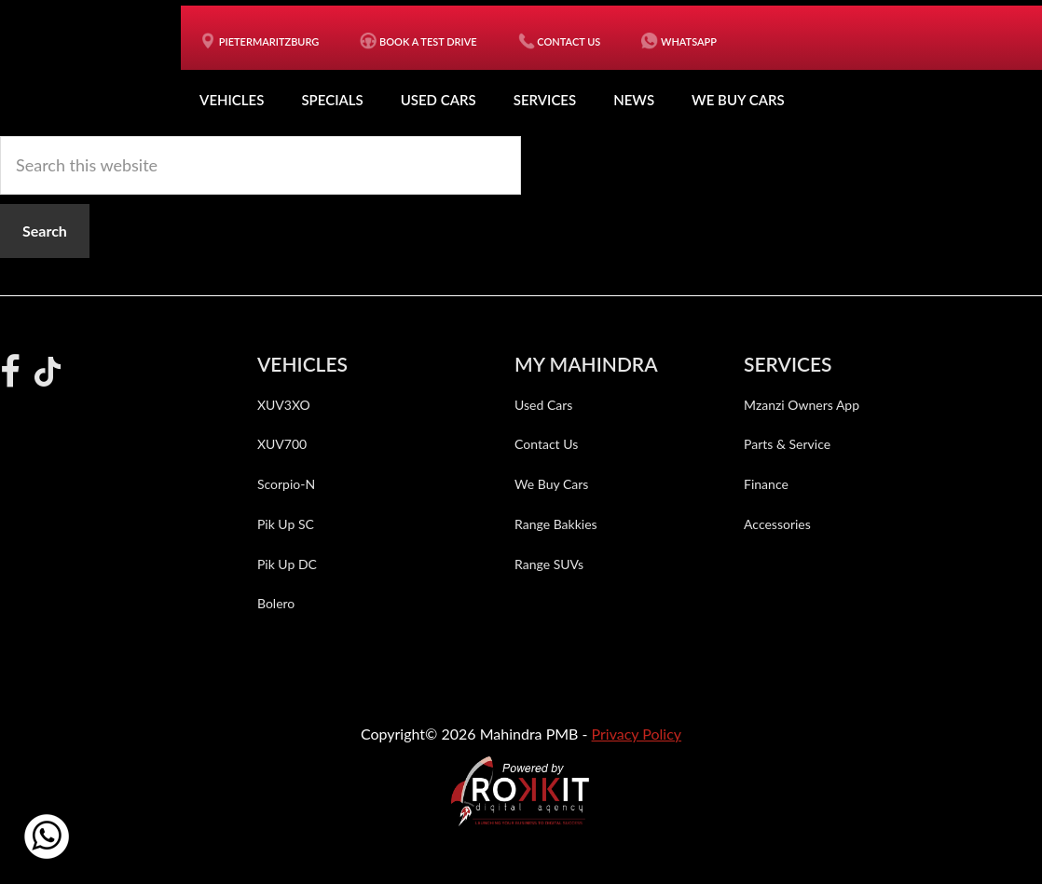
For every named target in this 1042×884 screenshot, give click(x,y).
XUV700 (282, 444)
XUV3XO (283, 405)
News (633, 99)
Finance (766, 484)
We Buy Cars (738, 99)
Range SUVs (548, 564)
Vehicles (231, 99)
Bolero (276, 603)
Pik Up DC (287, 564)
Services (545, 99)
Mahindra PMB (100, 65)
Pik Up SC (285, 524)
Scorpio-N (286, 484)
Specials (332, 99)
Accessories (777, 524)
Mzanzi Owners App (801, 405)
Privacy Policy (637, 733)
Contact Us (546, 444)
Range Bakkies (555, 524)
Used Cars (438, 99)
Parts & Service (787, 444)
